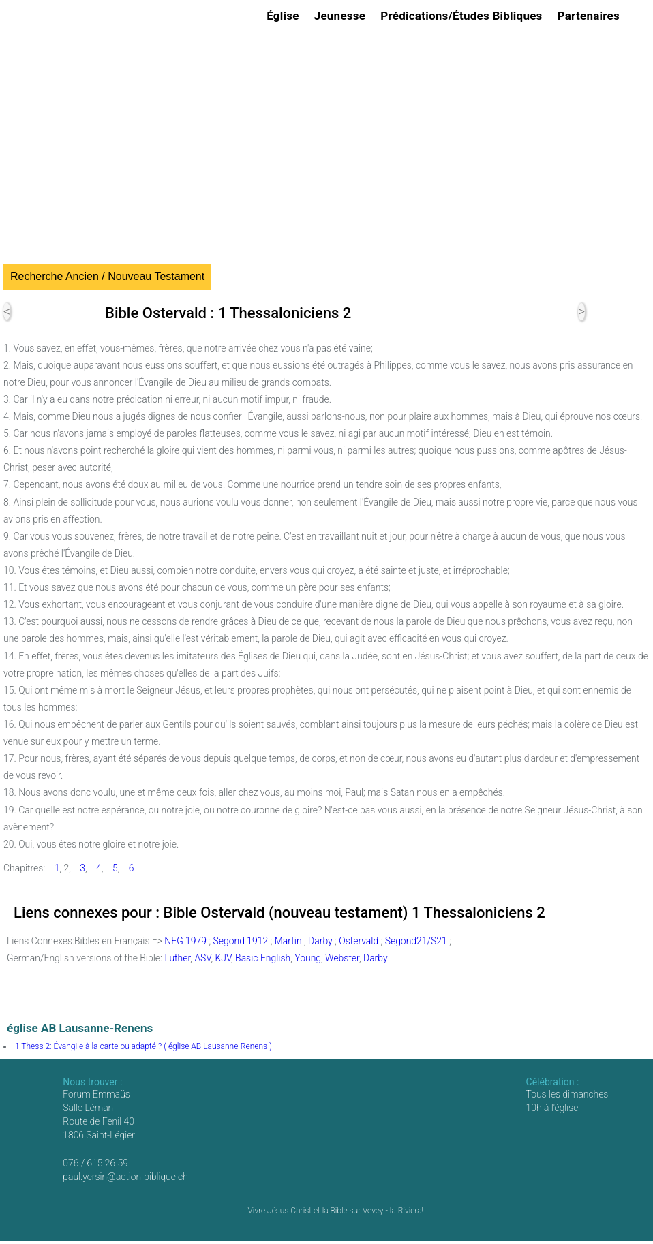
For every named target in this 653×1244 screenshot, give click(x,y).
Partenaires (591, 15)
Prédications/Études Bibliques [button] (463, 15)
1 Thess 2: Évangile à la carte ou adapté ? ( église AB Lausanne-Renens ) (143, 1046)
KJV (223, 957)
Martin (288, 940)
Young (307, 957)
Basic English (262, 957)
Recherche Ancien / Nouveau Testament (107, 276)
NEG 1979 (185, 940)
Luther (177, 957)
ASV (202, 957)
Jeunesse (342, 15)
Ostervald (358, 940)
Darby (320, 940)
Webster (342, 957)
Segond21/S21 (416, 940)
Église (285, 15)
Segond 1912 (241, 940)
